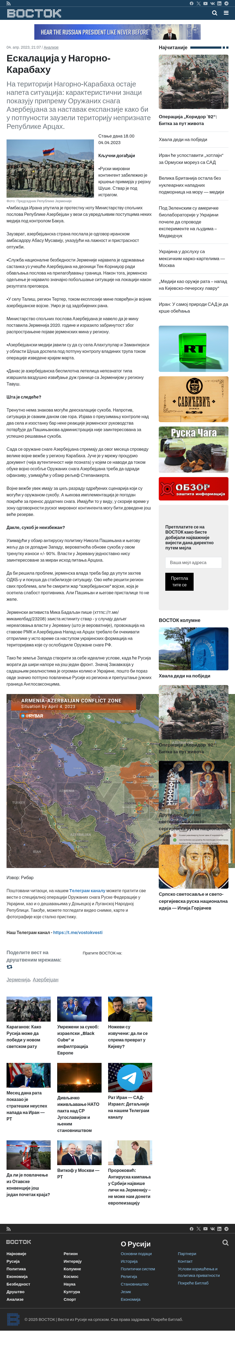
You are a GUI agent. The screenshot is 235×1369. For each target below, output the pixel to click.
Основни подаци (136, 1254)
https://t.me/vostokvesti (77, 932)
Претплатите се (179, 581)
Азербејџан (46, 979)
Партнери (187, 1254)
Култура (72, 1292)
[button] (226, 13)
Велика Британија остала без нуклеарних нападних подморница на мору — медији (191, 185)
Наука (69, 1284)
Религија (129, 1276)
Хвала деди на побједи (183, 139)
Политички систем (138, 1269)
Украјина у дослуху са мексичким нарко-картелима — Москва (192, 258)
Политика (16, 1269)
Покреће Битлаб (193, 1283)
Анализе (51, 47)
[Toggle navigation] (224, 13)
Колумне (72, 1269)
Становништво (135, 1284)
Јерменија (18, 979)
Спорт (70, 1299)
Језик (126, 1292)
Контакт (185, 1261)
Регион (71, 1254)
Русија (13, 1261)
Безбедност (18, 1284)
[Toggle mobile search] (215, 13)
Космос (71, 1276)
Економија (17, 1276)
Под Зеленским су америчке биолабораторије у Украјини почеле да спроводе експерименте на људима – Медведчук (188, 222)
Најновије (16, 1254)
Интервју (73, 1261)
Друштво (16, 1292)
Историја (129, 1261)
